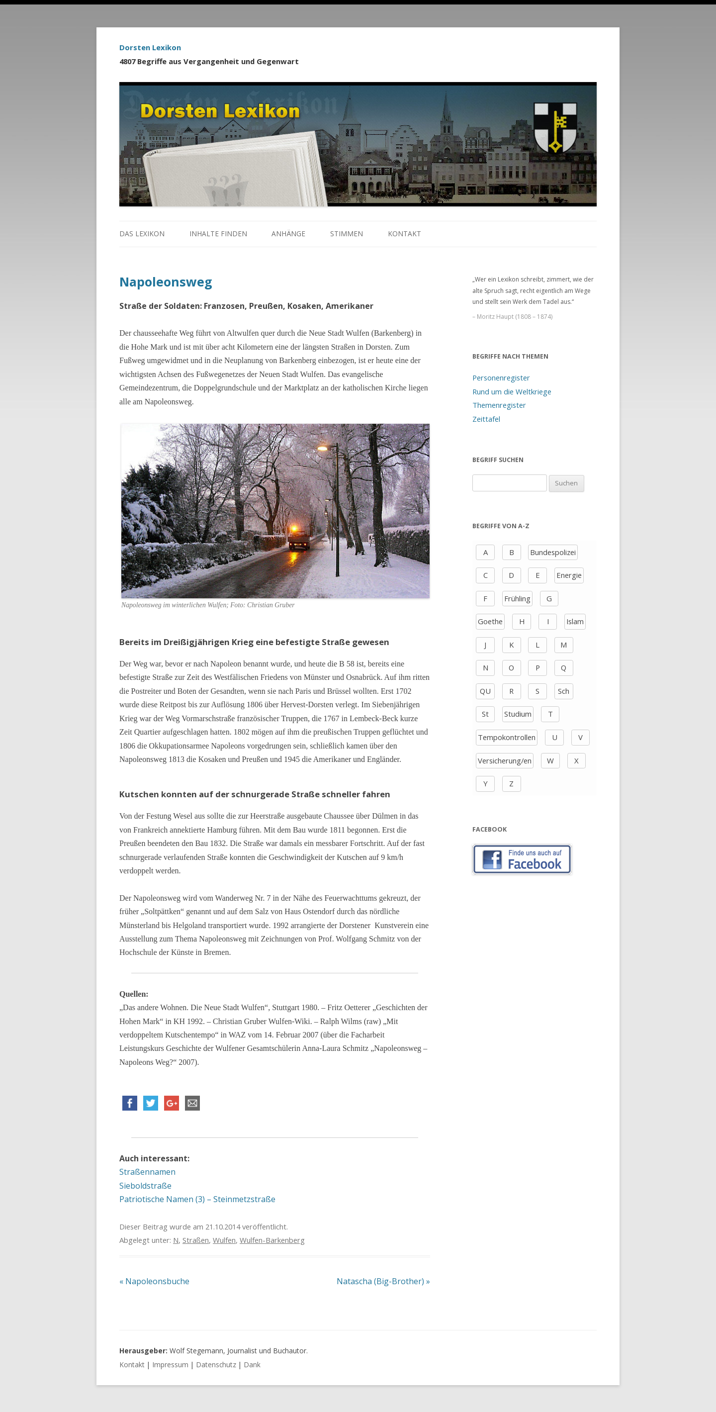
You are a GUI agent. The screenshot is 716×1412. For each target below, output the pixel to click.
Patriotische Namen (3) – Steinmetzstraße (197, 1199)
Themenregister (499, 405)
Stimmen (346, 233)
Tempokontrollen (507, 737)
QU (485, 691)
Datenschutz (216, 1364)
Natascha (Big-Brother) (383, 1281)
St (485, 714)
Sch (563, 691)
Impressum (170, 1364)
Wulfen (224, 1240)
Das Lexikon (142, 233)
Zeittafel (486, 419)
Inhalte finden (218, 233)
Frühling (517, 598)
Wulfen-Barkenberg (272, 1240)
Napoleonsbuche (154, 1281)
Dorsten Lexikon (150, 47)
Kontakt (404, 233)
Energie (569, 575)
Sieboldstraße (145, 1185)
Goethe (490, 621)
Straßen (195, 1240)
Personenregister (501, 377)
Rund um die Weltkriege (511, 391)
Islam (575, 621)
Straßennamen (147, 1171)
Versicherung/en (505, 760)
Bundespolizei (553, 552)
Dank (252, 1364)
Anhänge (288, 233)
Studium (518, 714)
